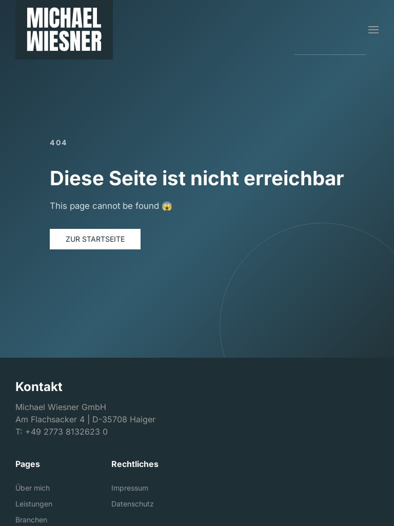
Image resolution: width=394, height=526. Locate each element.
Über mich (32, 487)
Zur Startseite (95, 239)
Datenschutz (132, 503)
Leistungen (33, 503)
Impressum (129, 487)
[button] (373, 30)
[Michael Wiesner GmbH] (64, 30)
